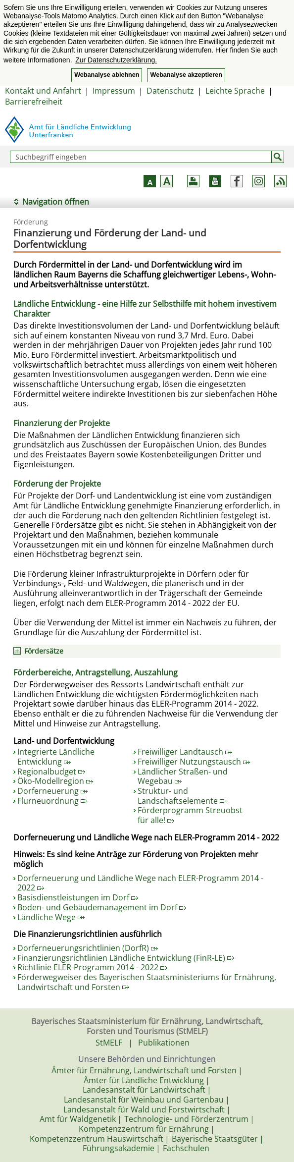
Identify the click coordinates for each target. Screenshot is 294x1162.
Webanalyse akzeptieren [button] (186, 74)
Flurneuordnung (52, 800)
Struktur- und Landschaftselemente (182, 795)
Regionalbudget (51, 771)
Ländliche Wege (51, 917)
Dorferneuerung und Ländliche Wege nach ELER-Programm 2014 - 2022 (140, 883)
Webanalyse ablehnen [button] (106, 74)
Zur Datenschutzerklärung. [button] (116, 60)
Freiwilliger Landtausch (185, 751)
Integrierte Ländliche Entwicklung (56, 756)
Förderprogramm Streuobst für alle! (190, 815)
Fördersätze (43, 651)
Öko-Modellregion (55, 780)
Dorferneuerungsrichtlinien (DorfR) (87, 947)
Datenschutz (170, 90)
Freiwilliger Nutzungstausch (194, 761)
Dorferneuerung (52, 790)
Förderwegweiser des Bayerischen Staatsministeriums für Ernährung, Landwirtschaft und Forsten (146, 982)
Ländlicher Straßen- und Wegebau (183, 776)
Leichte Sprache (235, 90)
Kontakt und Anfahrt (43, 90)
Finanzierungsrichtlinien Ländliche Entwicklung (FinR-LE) (125, 957)
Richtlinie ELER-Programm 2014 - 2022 (92, 967)
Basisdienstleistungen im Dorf (77, 897)
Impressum (114, 90)
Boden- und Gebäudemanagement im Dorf (101, 907)
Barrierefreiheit (33, 101)
